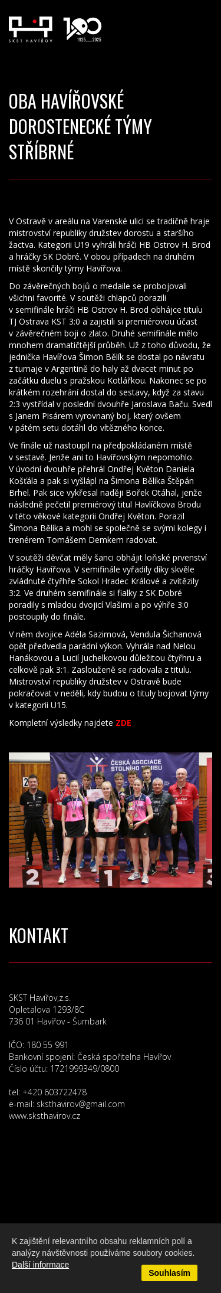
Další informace (40, 1264)
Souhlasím (169, 1273)
